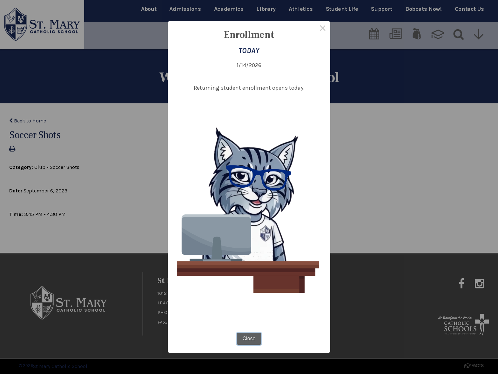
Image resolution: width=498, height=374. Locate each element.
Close (249, 338)
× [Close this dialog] (322, 29)
